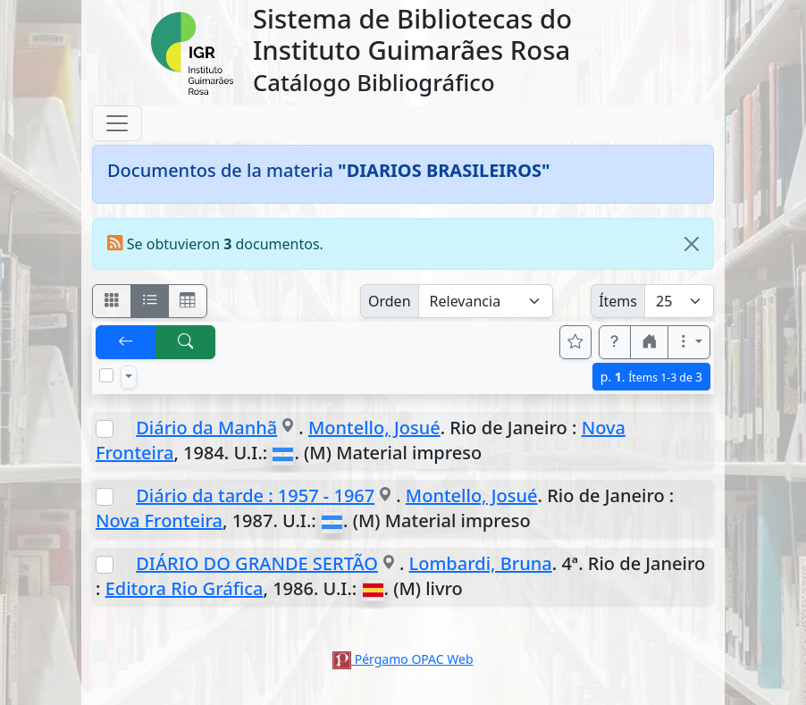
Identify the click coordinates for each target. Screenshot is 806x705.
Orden (389, 301)
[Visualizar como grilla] (187, 301)
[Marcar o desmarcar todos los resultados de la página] (106, 375)
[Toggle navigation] (117, 123)
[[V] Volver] (126, 342)
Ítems (618, 301)
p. (651, 376)
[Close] (691, 244)
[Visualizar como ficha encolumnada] (150, 301)
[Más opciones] (688, 342)
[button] (615, 342)
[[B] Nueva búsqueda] (185, 342)
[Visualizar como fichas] (111, 301)
